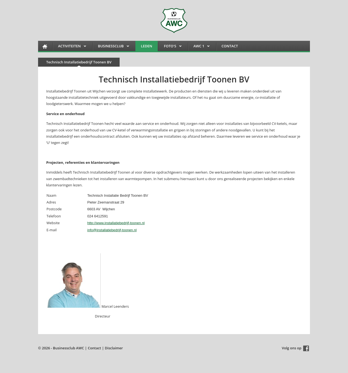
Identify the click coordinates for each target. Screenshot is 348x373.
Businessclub (110, 47)
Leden (146, 46)
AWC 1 (199, 47)
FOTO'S (170, 47)
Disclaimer (114, 348)
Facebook (306, 348)
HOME (45, 46)
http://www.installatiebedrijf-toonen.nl (116, 223)
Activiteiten (69, 47)
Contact (230, 46)
